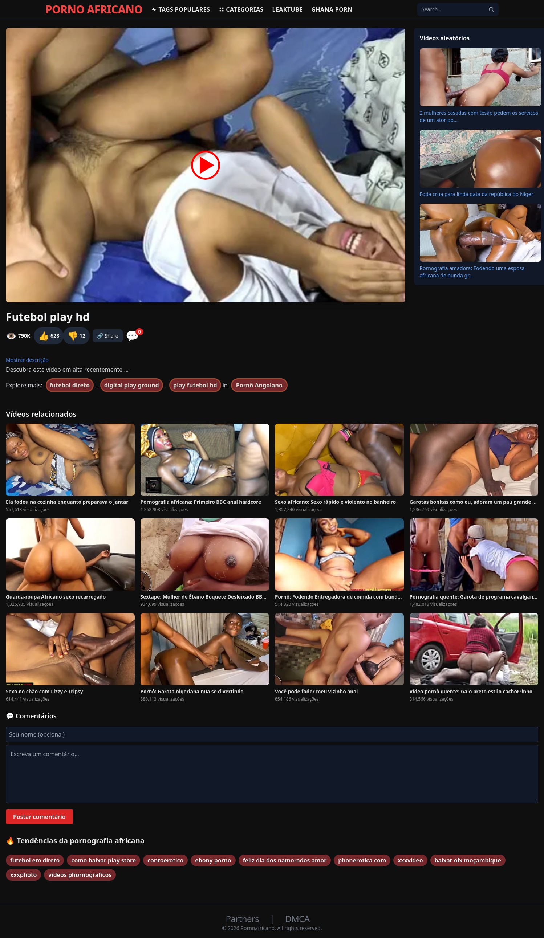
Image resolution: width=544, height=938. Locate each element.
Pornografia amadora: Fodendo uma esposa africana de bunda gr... (472, 272)
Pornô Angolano (259, 385)
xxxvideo (410, 860)
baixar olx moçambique (468, 860)
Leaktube (287, 9)
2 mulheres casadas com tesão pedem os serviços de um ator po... (479, 116)
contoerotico (165, 860)
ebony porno (213, 860)
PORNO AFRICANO (93, 9)
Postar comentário (39, 817)
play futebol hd (195, 385)
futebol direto (70, 385)
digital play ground (131, 385)
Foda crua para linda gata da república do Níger (476, 194)
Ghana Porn (331, 9)
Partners (243, 919)
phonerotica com (362, 860)
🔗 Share (107, 335)
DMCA (297, 919)
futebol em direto (35, 860)
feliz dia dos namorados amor (285, 860)
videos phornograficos (79, 875)
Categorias (241, 9)
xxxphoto (23, 875)
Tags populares (180, 9)
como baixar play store (103, 860)
